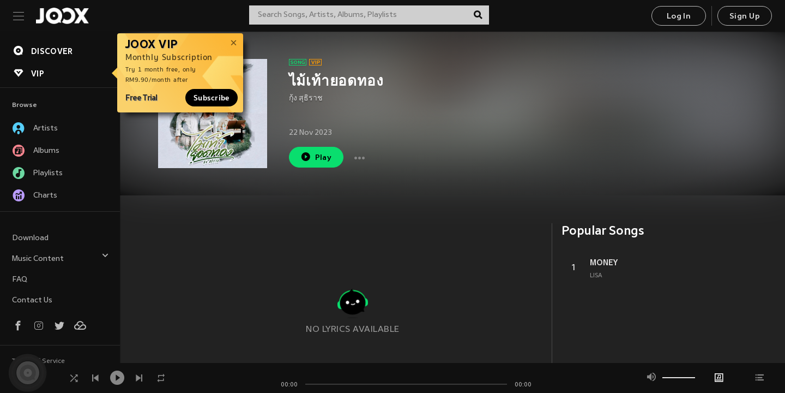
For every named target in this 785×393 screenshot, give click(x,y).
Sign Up (744, 17)
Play (315, 157)
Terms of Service (38, 361)
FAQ (19, 280)
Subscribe (212, 97)
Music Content (60, 257)
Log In (679, 17)
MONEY (604, 262)
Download (30, 238)
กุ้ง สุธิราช (306, 98)
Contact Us (32, 300)
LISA (596, 275)
